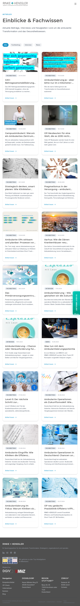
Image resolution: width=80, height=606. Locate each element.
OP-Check (6, 585)
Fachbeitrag (15, 45)
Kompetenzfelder (8, 582)
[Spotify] (15, 553)
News (38, 45)
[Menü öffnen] (75, 4)
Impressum (41, 602)
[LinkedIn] (3, 553)
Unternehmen (7, 588)
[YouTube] (7, 553)
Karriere (5, 591)
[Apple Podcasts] (11, 553)
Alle (5, 45)
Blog (4, 594)
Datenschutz (51, 602)
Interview (28, 45)
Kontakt (59, 602)
